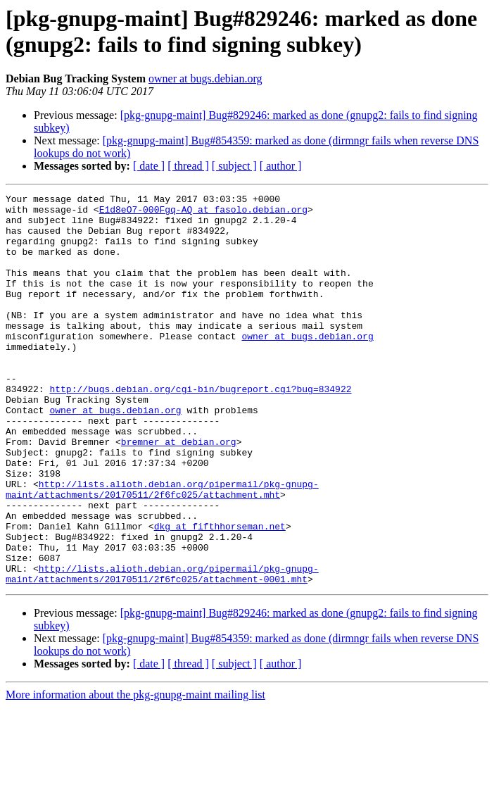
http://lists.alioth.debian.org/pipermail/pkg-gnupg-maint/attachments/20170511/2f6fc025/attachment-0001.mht (162, 650)
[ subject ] (234, 166)
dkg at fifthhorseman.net (220, 593)
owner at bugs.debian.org (205, 78)
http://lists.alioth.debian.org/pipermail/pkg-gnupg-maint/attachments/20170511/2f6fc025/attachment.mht (162, 549)
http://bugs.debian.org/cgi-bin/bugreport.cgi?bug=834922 (200, 428)
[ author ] (281, 166)
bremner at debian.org (178, 492)
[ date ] (149, 166)
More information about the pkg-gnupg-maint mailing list (135, 773)
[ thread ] (188, 166)
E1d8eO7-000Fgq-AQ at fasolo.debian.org (203, 213)
